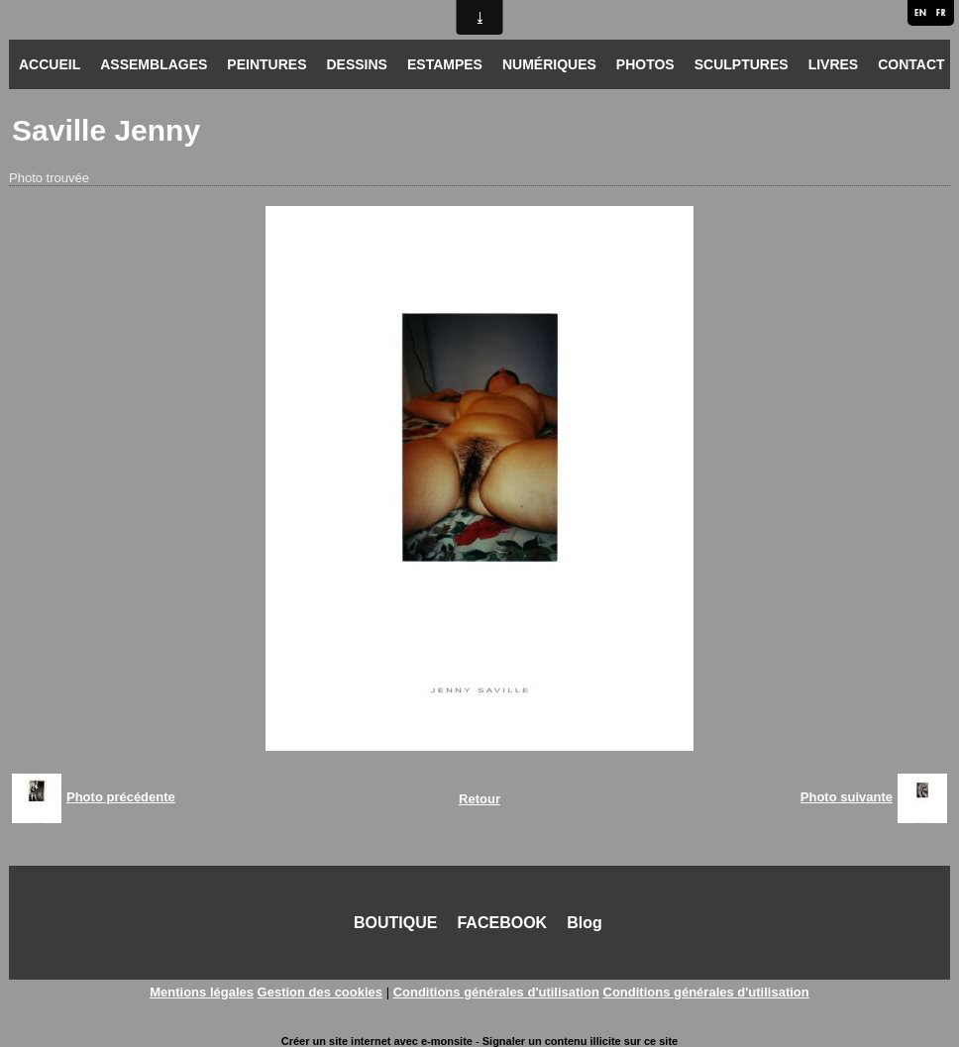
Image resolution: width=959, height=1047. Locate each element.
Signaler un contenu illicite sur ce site (580, 1041)
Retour (479, 798)
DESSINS (356, 64)
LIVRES (833, 64)
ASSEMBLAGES (153, 64)
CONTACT (911, 64)
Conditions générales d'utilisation (496, 992)
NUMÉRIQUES (549, 64)
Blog (584, 922)
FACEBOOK (502, 922)
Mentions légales (202, 992)
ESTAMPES (444, 64)
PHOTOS (645, 64)
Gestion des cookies (320, 992)
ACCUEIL (49, 64)
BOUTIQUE (395, 922)
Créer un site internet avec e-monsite (377, 1041)
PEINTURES (266, 64)
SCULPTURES (741, 64)
